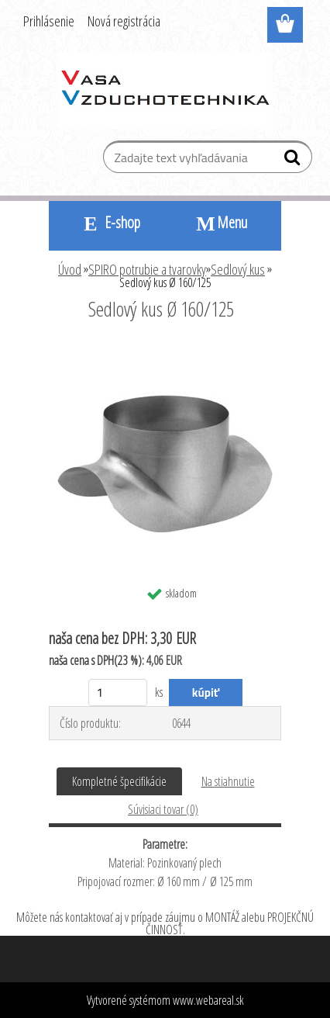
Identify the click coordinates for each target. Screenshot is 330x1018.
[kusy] (118, 692)
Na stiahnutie (228, 781)
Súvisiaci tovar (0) (163, 809)
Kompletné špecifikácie (119, 781)
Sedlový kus (238, 269)
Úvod (69, 269)
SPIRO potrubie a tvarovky (147, 269)
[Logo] (165, 91)
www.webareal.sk (208, 1000)
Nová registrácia (124, 21)
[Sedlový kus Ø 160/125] (165, 351)
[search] (294, 160)
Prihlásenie (48, 21)
